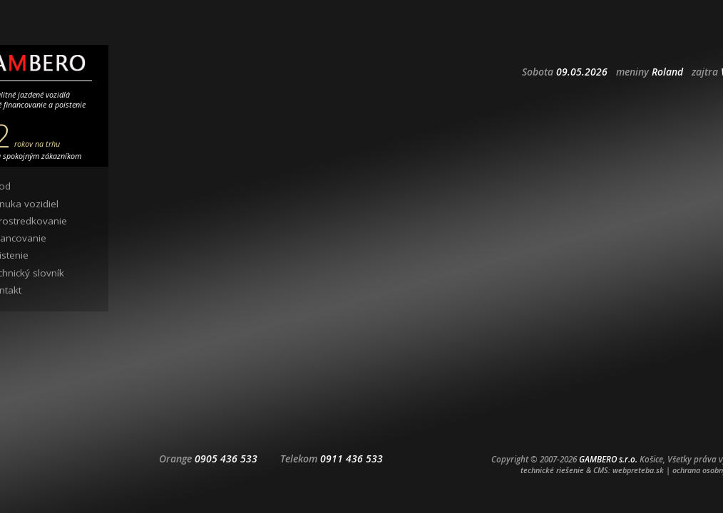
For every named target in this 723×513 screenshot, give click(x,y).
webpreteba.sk (638, 470)
